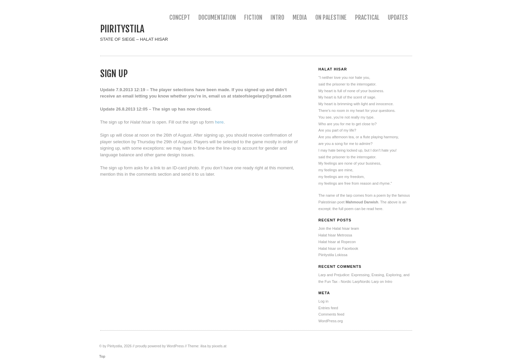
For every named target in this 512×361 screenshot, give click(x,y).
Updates (398, 17)
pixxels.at (219, 346)
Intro (277, 17)
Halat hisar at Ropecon (337, 242)
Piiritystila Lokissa (332, 255)
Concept (179, 17)
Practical (367, 17)
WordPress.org (330, 321)
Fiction (253, 17)
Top (102, 356)
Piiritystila (122, 29)
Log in (323, 301)
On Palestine (331, 17)
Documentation (217, 17)
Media (300, 17)
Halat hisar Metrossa (335, 235)
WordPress (175, 346)
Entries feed (328, 308)
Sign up (114, 73)
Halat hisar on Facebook (338, 248)
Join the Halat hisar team (338, 228)
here (219, 122)
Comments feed (331, 314)
